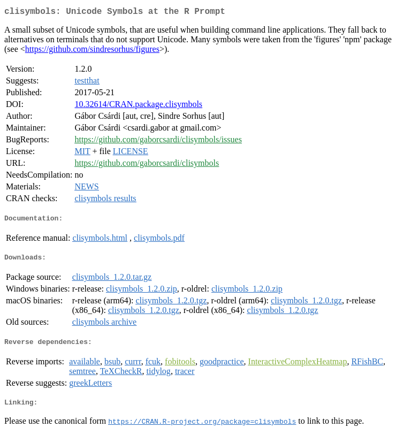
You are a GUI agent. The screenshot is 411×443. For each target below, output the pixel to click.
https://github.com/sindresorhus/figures (92, 51)
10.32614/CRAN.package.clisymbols (138, 106)
